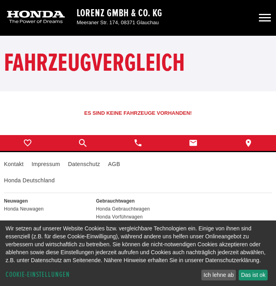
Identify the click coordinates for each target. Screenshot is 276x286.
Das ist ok (253, 275)
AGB (114, 164)
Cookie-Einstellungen (38, 274)
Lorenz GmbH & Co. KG (119, 13)
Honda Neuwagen (24, 209)
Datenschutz (84, 164)
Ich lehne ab (218, 275)
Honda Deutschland (29, 180)
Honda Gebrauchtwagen (123, 209)
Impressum (45, 164)
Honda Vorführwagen (119, 217)
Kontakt (13, 164)
